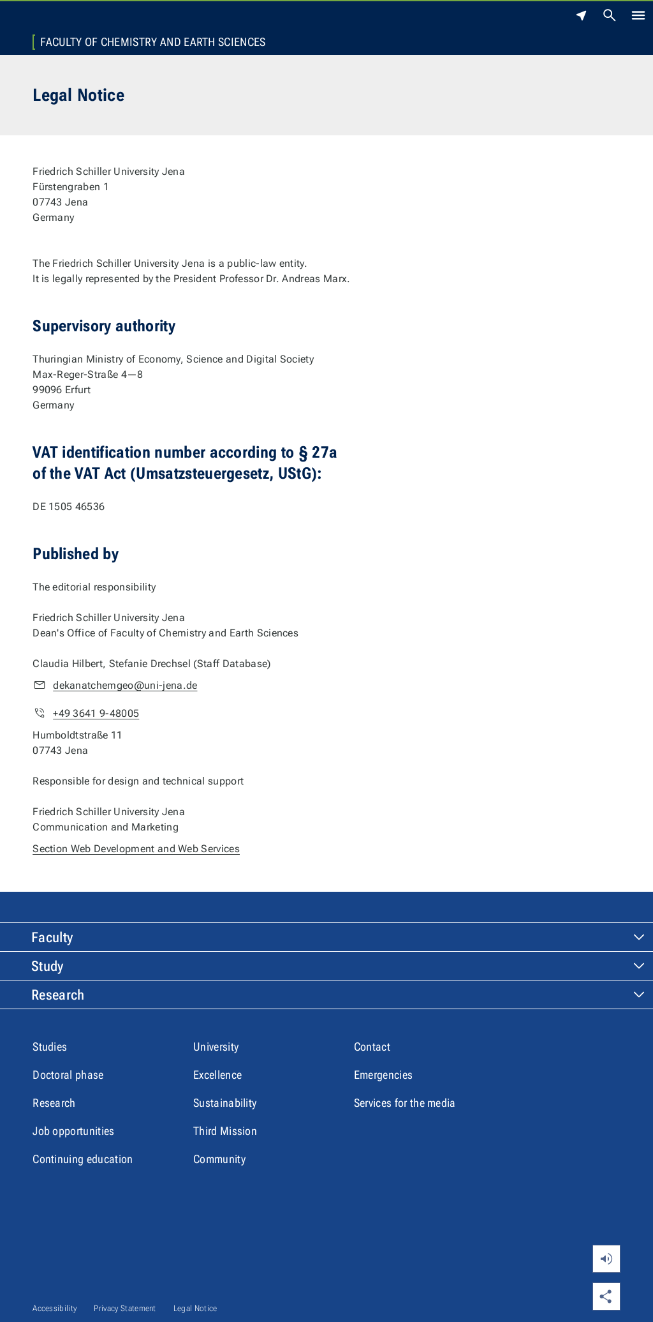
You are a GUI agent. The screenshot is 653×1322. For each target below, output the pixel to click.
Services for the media (405, 1102)
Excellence (217, 1074)
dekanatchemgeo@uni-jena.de (125, 685)
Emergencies (383, 1074)
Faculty (52, 937)
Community (219, 1159)
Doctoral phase (68, 1074)
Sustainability (224, 1102)
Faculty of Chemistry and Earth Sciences (152, 42)
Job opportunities (73, 1131)
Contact (372, 1046)
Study (47, 966)
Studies (50, 1046)
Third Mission (225, 1131)
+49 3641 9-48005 (96, 713)
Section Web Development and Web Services (136, 849)
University (215, 1046)
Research (58, 995)
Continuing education (83, 1159)
